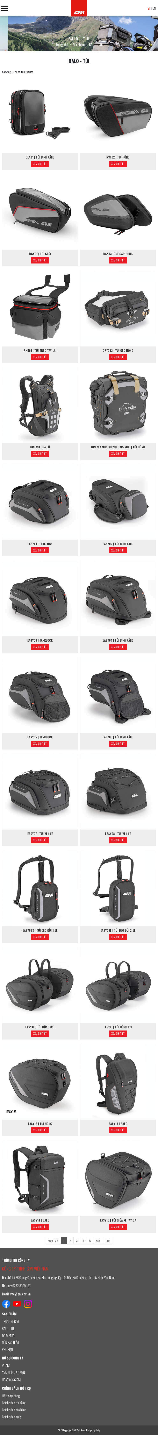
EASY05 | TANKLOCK (40, 737)
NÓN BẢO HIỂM (10, 1342)
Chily (97, 1430)
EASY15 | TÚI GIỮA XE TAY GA (118, 1220)
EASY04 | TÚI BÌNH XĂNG (118, 640)
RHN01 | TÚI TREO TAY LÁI (40, 350)
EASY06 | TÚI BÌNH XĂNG (118, 737)
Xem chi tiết (40, 164)
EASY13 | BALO (118, 1123)
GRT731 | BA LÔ (40, 447)
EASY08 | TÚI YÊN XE (118, 833)
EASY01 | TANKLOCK (40, 544)
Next (98, 1240)
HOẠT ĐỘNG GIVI (11, 1379)
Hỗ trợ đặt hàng (11, 1395)
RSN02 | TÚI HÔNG (118, 157)
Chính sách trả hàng (14, 1402)
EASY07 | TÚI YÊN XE (40, 833)
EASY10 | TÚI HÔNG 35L (40, 1027)
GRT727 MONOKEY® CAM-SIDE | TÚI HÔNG (118, 447)
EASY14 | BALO (40, 1220)
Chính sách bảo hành (14, 1409)
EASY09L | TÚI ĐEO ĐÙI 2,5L (118, 930)
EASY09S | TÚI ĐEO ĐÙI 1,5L (40, 930)
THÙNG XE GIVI (10, 1321)
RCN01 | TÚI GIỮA (40, 253)
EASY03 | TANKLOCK (40, 640)
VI (149, 8)
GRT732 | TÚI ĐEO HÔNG (118, 350)
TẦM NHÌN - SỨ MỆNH (14, 1372)
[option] (79, 33)
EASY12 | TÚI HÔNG (40, 1123)
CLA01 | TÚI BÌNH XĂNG (40, 157)
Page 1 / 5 (53, 1240)
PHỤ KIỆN (7, 1349)
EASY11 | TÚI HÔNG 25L (118, 1027)
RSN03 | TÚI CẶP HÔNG (118, 253)
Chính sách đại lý (11, 1416)
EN (154, 8)
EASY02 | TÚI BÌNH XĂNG (118, 544)
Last (108, 1240)
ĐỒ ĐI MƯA (8, 1335)
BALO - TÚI (8, 1328)
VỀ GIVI (6, 1365)
